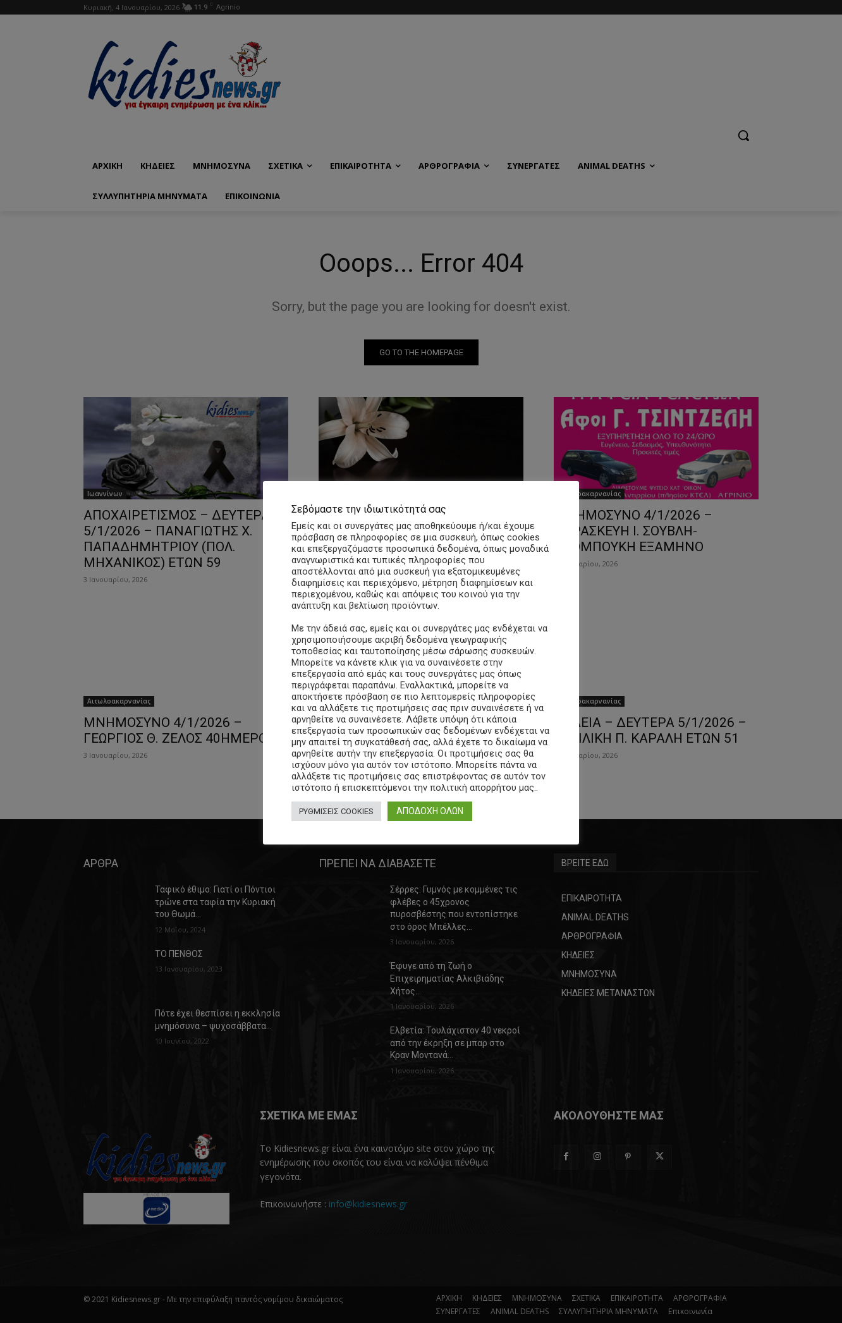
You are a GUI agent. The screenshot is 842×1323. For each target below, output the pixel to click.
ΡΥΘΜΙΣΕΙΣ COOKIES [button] (336, 811)
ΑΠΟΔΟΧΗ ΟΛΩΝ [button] (429, 811)
